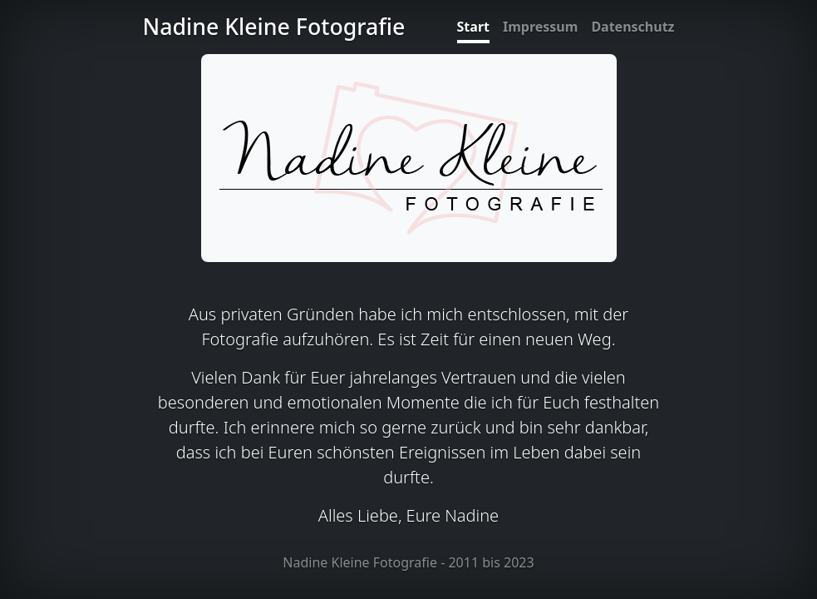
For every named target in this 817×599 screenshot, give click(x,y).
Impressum (540, 26)
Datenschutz (632, 26)
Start (473, 26)
